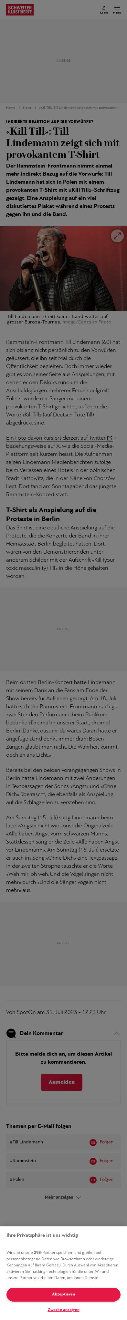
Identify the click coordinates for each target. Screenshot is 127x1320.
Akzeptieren (63, 1294)
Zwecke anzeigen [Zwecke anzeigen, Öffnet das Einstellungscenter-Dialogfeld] (63, 1310)
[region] (63, 1273)
